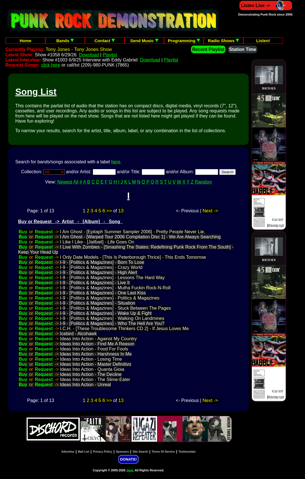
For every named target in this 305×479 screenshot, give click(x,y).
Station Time (242, 49)
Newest (64, 181)
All (75, 181)
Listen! (263, 40)
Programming (184, 40)
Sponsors (122, 451)
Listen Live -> (266, 5)
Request (44, 231)
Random (203, 181)
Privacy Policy (102, 451)
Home (25, 40)
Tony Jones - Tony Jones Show (79, 49)
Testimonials (187, 451)
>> (109, 210)
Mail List (83, 451)
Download (89, 54)
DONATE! (128, 459)
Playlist (110, 54)
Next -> (210, 210)
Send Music (144, 40)
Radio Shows (223, 40)
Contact (104, 40)
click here (50, 65)
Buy (23, 231)
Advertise (67, 451)
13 (121, 210)
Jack (129, 470)
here (115, 161)
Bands (65, 40)
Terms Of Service (163, 451)
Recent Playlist (208, 49)
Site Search (140, 451)
